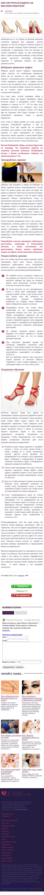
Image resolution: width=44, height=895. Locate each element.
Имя (4, 637)
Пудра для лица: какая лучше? (32, 774)
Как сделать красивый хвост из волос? (30, 741)
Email (4, 640)
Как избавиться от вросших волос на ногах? (10, 702)
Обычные (8, 613)
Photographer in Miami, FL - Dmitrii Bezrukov (17, 889)
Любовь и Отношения (10, 824)
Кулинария (5, 837)
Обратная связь (7, 817)
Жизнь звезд (6, 856)
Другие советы (7, 864)
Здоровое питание (8, 840)
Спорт (4, 843)
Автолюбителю (7, 862)
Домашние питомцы (9, 845)
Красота (8, 11)
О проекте (5, 820)
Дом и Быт (5, 826)
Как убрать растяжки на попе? (11, 740)
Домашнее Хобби (8, 829)
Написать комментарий (12, 634)
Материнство (6, 848)
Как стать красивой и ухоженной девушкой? (10, 775)
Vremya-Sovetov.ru (21, 813)
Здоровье (5, 835)
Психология (6, 859)
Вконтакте (21, 613)
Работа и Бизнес (7, 851)
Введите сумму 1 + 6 (11, 665)
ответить (6, 630)
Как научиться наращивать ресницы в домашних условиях (32, 702)
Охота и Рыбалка (8, 853)
